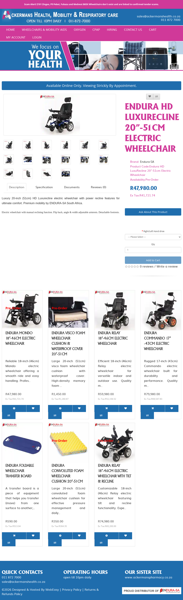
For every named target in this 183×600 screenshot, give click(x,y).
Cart (152, 29)
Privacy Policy (71, 589)
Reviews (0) (98, 187)
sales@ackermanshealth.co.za (158, 16)
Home (10, 29)
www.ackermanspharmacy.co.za (148, 577)
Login (36, 37)
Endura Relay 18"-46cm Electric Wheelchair (113, 338)
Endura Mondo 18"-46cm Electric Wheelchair (20, 338)
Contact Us (133, 29)
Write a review (167, 266)
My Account (15, 37)
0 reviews (146, 266)
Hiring (112, 29)
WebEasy (52, 589)
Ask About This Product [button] (153, 212)
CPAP (96, 29)
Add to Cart (153, 260)
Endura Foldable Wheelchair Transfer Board (19, 470)
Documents (72, 187)
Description (16, 187)
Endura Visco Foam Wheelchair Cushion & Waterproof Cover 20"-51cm (68, 343)
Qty (153, 244)
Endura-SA (147, 161)
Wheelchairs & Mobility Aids (44, 29)
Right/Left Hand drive (154, 231)
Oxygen (79, 29)
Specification (44, 187)
